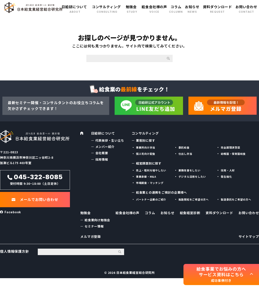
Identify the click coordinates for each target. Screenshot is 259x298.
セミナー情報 (94, 227)
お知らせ (192, 6)
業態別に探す (145, 140)
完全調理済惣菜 (230, 147)
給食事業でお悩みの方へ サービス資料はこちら (221, 274)
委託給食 (184, 147)
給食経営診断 (189, 213)
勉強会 (131, 6)
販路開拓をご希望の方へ (193, 199)
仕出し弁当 (185, 153)
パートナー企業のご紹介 (151, 199)
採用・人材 (228, 169)
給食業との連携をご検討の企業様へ (161, 192)
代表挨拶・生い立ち (109, 140)
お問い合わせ (246, 6)
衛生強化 (226, 176)
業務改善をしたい (189, 169)
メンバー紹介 (105, 146)
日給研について (74, 6)
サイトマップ (248, 239)
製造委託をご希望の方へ (236, 199)
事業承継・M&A (146, 176)
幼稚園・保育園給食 (233, 153)
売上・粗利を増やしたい (151, 169)
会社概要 (101, 152)
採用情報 (101, 159)
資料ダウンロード (217, 6)
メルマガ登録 (91, 239)
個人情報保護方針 (14, 255)
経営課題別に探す (149, 162)
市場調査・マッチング (150, 182)
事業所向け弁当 (145, 147)
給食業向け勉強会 (97, 221)
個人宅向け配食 (145, 153)
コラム (176, 6)
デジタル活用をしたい (192, 176)
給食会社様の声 (154, 6)
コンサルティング (106, 6)
